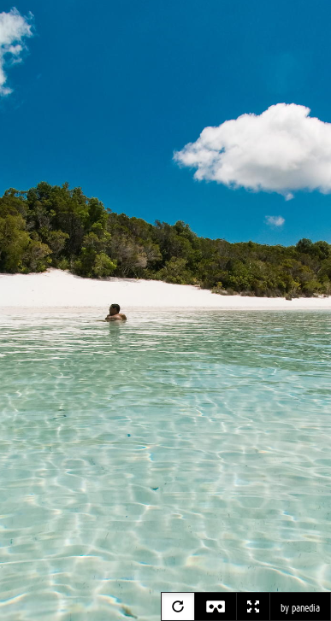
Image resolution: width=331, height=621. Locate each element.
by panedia (300, 608)
